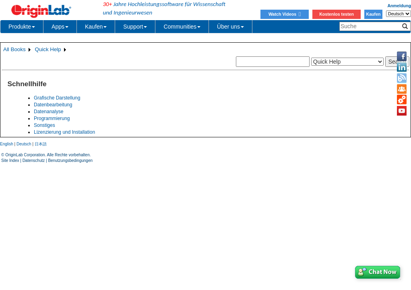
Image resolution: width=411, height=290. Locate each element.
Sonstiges (44, 125)
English (6, 144)
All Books (14, 49)
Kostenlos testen (336, 14)
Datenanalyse (48, 111)
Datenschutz (34, 160)
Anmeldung (399, 5)
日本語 (41, 144)
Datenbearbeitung (53, 105)
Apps (60, 26)
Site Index (10, 160)
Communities (181, 26)
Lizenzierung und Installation (64, 132)
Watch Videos (284, 14)
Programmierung (52, 118)
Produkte (21, 26)
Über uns (230, 26)
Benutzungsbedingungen (70, 160)
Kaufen (373, 14)
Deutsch (24, 144)
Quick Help (48, 49)
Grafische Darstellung (57, 98)
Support (135, 26)
